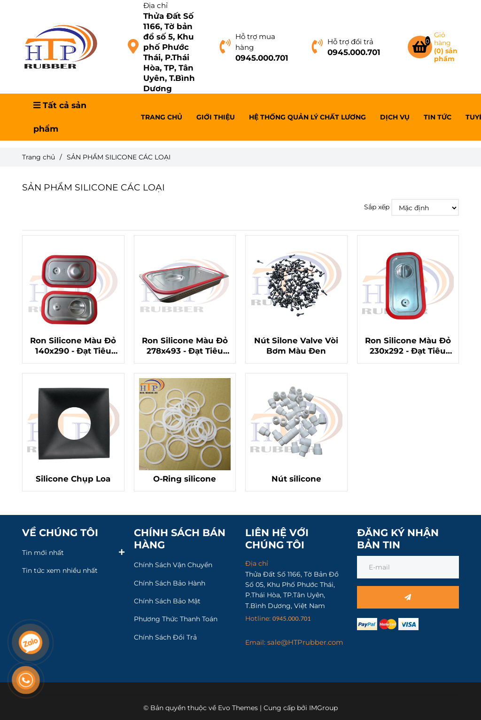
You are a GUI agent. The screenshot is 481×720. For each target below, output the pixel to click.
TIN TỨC (437, 117)
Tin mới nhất (43, 552)
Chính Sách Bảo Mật (167, 601)
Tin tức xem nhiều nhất (60, 570)
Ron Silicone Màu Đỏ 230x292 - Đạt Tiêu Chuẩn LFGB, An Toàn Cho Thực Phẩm (408, 346)
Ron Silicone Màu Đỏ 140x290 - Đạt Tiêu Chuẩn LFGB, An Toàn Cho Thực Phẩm (73, 346)
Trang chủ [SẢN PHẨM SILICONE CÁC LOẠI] (38, 157)
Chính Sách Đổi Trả (165, 637)
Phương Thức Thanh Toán (175, 619)
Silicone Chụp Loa (73, 478)
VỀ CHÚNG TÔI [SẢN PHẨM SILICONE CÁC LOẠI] (60, 532)
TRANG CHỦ (161, 117)
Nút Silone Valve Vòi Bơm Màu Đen (296, 346)
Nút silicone (296, 478)
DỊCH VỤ (395, 117)
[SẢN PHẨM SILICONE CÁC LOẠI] (61, 47)
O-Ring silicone (184, 478)
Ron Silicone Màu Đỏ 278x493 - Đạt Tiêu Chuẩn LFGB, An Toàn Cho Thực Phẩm (185, 346)
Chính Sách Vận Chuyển (173, 565)
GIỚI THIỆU (215, 117)
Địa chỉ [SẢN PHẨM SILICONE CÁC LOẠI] (155, 5)
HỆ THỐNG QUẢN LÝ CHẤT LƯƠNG (307, 117)
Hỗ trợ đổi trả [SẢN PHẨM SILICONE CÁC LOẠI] (350, 41)
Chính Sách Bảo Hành (169, 583)
